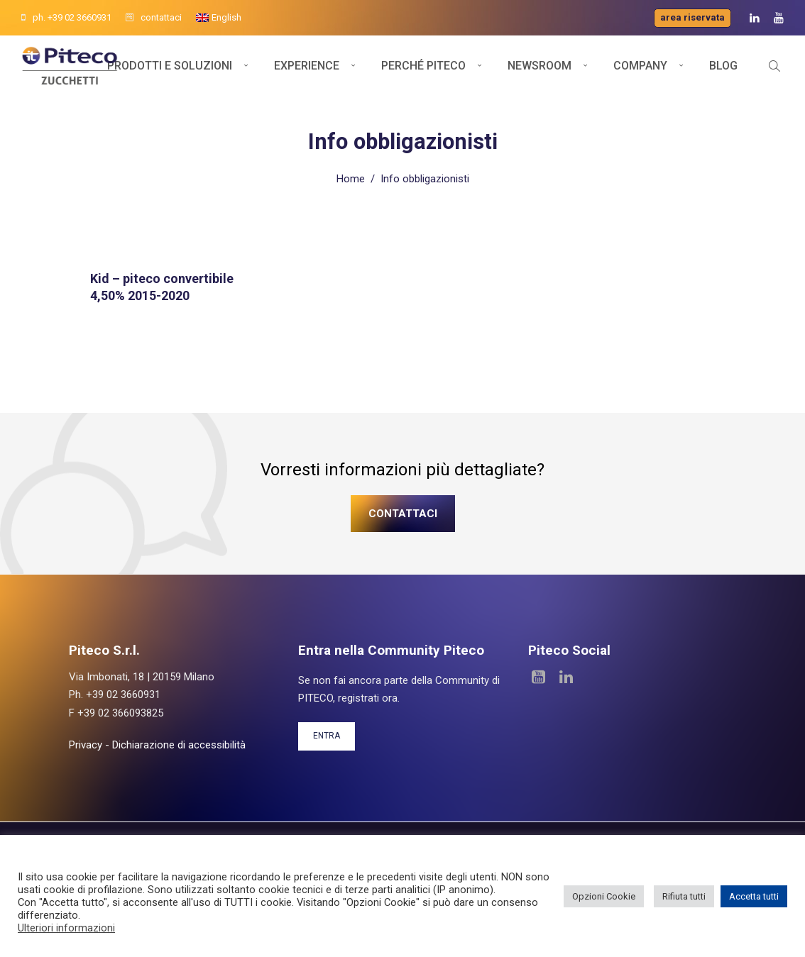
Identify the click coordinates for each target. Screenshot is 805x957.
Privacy (85, 744)
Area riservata (692, 17)
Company (640, 69)
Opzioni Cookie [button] (603, 896)
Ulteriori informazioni (66, 928)
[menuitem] (218, 18)
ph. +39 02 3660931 (66, 17)
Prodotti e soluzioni (169, 69)
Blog (723, 69)
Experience (306, 69)
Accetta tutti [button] (754, 896)
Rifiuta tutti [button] (684, 896)
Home (350, 178)
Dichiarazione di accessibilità (179, 744)
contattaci (154, 17)
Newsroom (539, 69)
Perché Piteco (423, 69)
